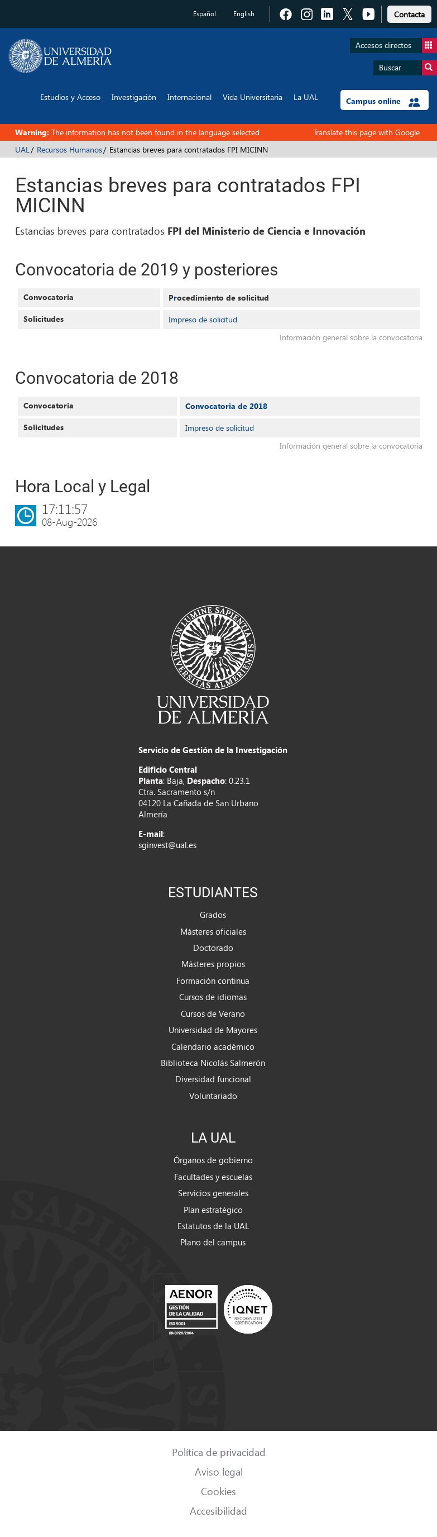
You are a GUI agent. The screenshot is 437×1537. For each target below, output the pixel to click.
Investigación (134, 97)
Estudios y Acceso (70, 97)
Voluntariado (213, 1095)
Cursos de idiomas (213, 996)
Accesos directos (396, 45)
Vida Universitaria (252, 97)
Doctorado (213, 947)
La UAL (306, 97)
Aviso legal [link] (219, 1471)
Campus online (383, 101)
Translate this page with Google (366, 132)
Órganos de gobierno (213, 1159)
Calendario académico (212, 1046)
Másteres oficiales (213, 931)
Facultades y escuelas (213, 1176)
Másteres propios (213, 963)
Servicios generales (213, 1192)
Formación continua (212, 980)
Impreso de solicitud (203, 319)
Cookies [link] (218, 1491)
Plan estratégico (213, 1209)
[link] (409, 13)
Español (204, 13)
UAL (22, 149)
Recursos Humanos (69, 149)
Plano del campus (213, 1242)
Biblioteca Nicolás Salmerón (213, 1062)
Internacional (189, 97)
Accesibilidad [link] (218, 1510)
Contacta (409, 14)
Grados (213, 914)
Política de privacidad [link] (219, 1452)
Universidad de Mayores (213, 1029)
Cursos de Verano (213, 1013)
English (243, 13)
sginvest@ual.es (167, 844)
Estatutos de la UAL (213, 1225)
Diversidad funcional (213, 1078)
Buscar (408, 67)
